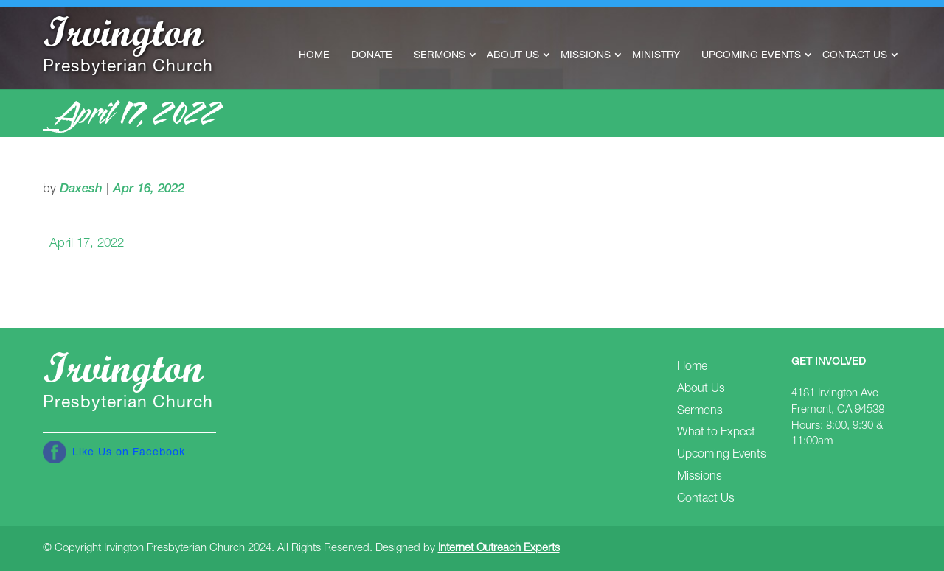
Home (314, 56)
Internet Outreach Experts (499, 548)
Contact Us (854, 56)
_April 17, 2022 (83, 244)
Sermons (439, 56)
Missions (585, 56)
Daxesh (81, 189)
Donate (371, 56)
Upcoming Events (751, 56)
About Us (513, 56)
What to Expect (716, 433)
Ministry (656, 56)
